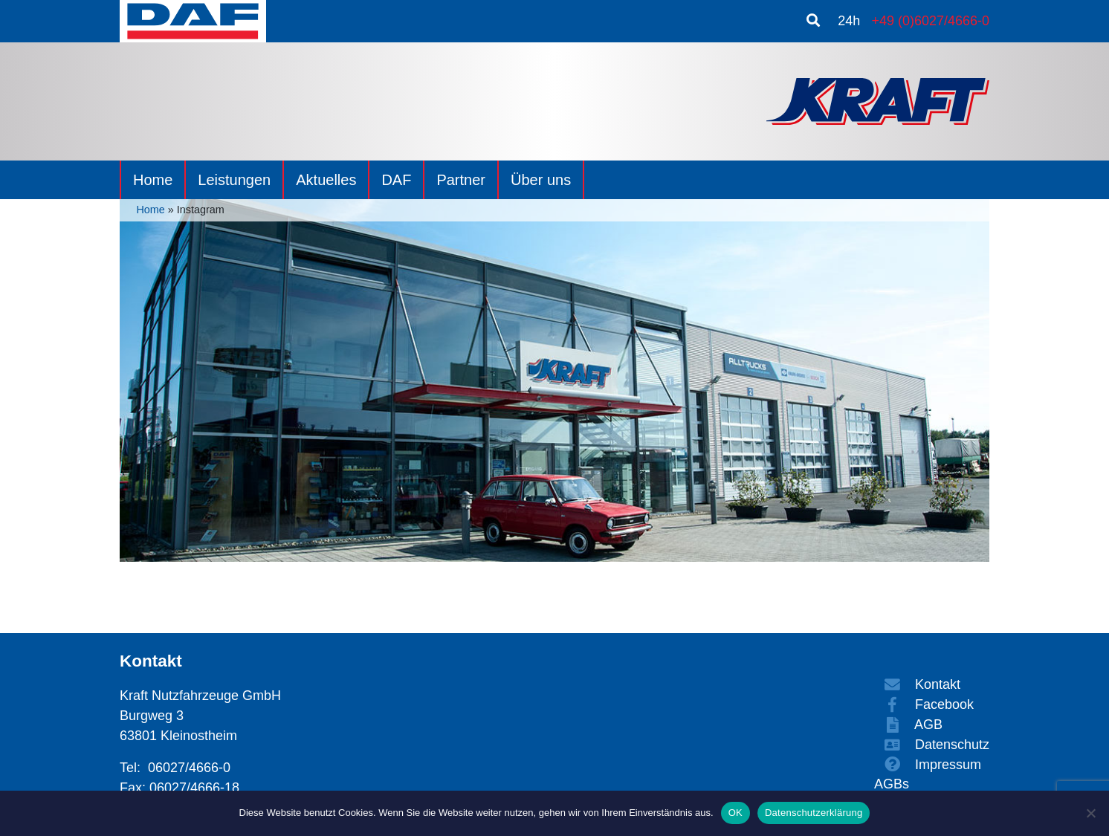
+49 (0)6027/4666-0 (930, 20)
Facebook (924, 704)
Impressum (927, 764)
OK (735, 812)
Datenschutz (931, 744)
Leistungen (234, 180)
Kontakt (917, 684)
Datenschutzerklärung (813, 812)
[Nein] (1090, 813)
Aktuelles (326, 180)
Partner (460, 180)
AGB (908, 724)
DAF (396, 180)
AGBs (891, 784)
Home (152, 180)
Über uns (541, 180)
